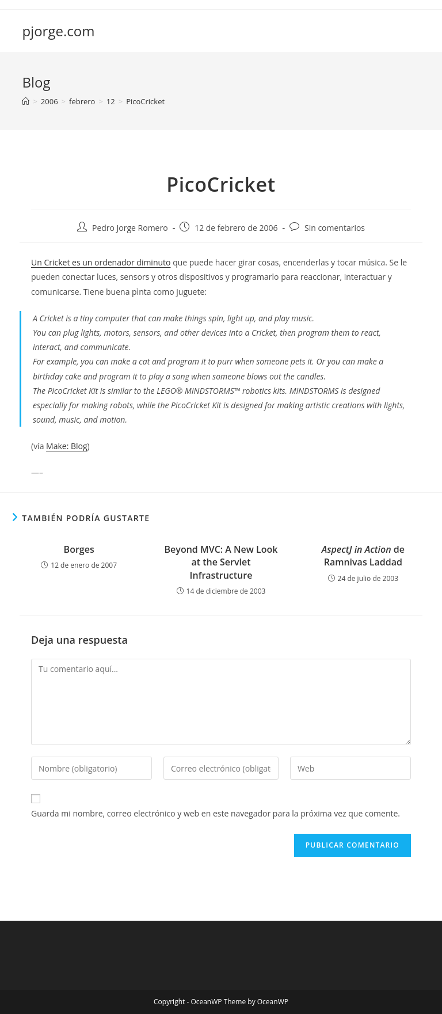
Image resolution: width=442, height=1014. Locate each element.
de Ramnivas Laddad (363, 555)
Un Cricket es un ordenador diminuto (101, 262)
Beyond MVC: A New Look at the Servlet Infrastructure (221, 562)
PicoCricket (145, 101)
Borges (79, 549)
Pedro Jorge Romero (130, 227)
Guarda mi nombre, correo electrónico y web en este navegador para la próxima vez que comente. (215, 813)
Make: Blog (66, 445)
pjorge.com (58, 30)
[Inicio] (25, 101)
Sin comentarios (334, 227)
